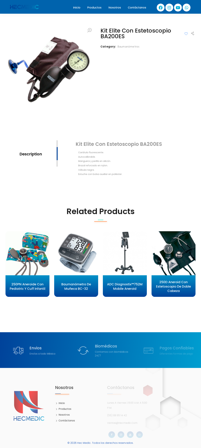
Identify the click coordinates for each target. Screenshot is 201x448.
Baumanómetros (129, 46)
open (89, 30)
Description (30, 154)
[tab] (30, 153)
